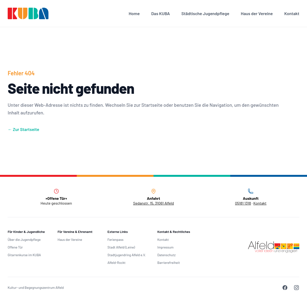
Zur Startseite (23, 129)
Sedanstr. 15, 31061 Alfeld (153, 203)
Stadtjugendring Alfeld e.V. (126, 255)
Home (134, 13)
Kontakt (291, 13)
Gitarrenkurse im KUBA (24, 255)
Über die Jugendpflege (24, 239)
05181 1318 (243, 203)
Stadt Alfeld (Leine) (121, 247)
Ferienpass (115, 239)
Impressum (165, 247)
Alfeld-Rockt (116, 263)
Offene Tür (15, 247)
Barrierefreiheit (168, 263)
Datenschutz (166, 255)
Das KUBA (160, 13)
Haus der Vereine (257, 13)
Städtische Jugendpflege (205, 13)
